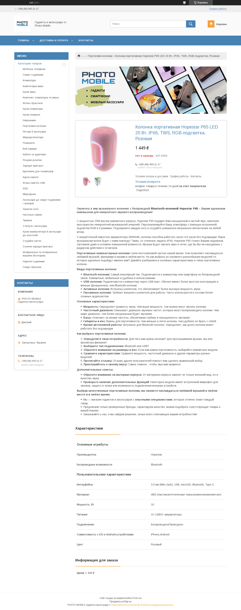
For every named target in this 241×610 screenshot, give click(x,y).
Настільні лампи (32, 214)
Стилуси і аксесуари (35, 226)
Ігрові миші (29, 91)
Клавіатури (29, 80)
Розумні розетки (32, 160)
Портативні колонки (100, 55)
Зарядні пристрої (33, 165)
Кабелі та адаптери (34, 154)
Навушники (29, 120)
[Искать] (190, 24)
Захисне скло (31, 209)
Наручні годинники (34, 261)
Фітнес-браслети (33, 103)
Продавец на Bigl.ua (120, 601)
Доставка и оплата (54, 40)
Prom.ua (137, 598)
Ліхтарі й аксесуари (34, 131)
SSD (25, 188)
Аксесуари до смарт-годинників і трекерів (41, 201)
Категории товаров (30, 63)
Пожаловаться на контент (124, 605)
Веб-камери (30, 148)
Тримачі (27, 220)
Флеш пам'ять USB (34, 182)
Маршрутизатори (33, 137)
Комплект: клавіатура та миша (41, 97)
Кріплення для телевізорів (38, 171)
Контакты (86, 40)
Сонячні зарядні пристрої (38, 246)
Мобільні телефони (34, 69)
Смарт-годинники (33, 74)
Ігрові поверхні (31, 114)
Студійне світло (32, 240)
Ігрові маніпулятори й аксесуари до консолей (42, 233)
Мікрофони (29, 194)
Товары (23, 40)
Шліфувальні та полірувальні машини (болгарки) (40, 254)
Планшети (29, 142)
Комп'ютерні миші (33, 86)
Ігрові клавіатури (33, 108)
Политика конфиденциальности (156, 605)
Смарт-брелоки (32, 267)
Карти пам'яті (30, 177)
